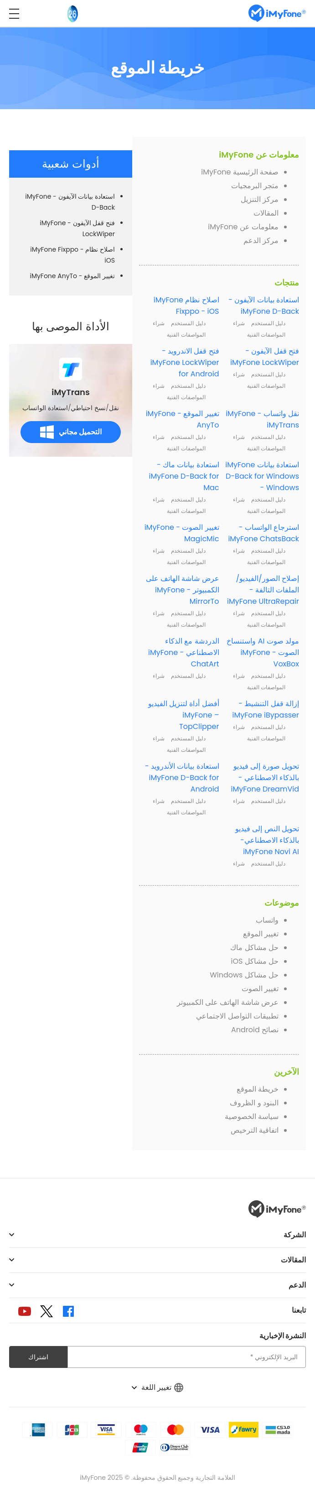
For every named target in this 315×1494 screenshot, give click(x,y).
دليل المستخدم (268, 323)
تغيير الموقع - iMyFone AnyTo (72, 275)
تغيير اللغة (157, 1387)
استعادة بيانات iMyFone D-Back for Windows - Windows (262, 476)
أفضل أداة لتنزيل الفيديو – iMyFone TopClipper (183, 715)
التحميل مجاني (71, 432)
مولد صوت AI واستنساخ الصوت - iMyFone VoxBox (263, 652)
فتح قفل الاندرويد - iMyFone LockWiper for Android (184, 362)
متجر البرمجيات (255, 185)
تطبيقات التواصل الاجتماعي (237, 1016)
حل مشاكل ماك (254, 947)
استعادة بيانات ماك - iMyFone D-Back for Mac (184, 476)
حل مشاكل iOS (255, 961)
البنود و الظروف (254, 1103)
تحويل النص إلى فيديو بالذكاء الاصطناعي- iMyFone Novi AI (267, 840)
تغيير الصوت (260, 988)
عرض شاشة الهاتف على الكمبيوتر (228, 1002)
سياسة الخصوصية (252, 1116)
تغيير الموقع (261, 934)
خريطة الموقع (258, 1089)
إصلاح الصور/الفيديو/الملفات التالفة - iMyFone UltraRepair (263, 590)
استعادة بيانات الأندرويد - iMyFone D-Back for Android (182, 777)
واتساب (267, 920)
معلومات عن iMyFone (243, 227)
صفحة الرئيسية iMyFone (240, 172)
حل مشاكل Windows (244, 975)
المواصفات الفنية (266, 334)
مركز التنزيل (260, 199)
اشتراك (38, 1357)
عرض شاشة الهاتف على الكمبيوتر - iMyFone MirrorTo (182, 590)
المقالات (266, 213)
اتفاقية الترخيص (255, 1130)
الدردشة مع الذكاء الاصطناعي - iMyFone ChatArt (183, 652)
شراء (239, 323)
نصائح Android (255, 1029)
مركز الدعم (261, 240)
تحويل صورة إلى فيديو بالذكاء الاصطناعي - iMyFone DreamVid (265, 777)
